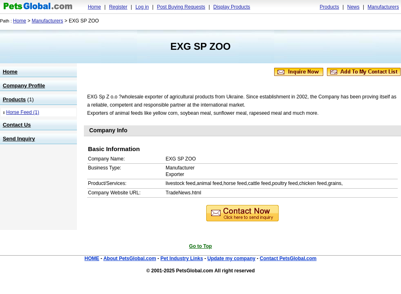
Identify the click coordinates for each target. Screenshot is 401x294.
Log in (142, 7)
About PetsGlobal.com (130, 258)
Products (329, 7)
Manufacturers (383, 7)
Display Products (231, 7)
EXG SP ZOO (200, 46)
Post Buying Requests (181, 7)
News (353, 7)
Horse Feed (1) (22, 112)
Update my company (231, 258)
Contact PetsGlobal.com (288, 258)
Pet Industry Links (181, 258)
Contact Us (17, 125)
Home (94, 7)
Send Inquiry (19, 139)
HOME (91, 258)
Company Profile (24, 85)
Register (118, 7)
